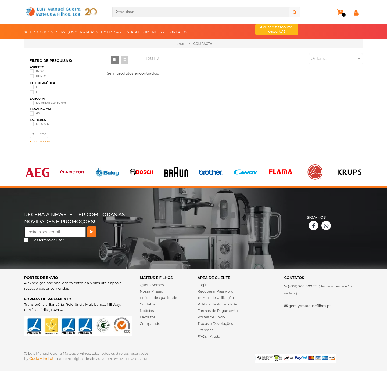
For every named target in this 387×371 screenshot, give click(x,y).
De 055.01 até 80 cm (51, 103)
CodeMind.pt (41, 358)
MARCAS (89, 31)
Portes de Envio (211, 317)
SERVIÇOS (66, 31)
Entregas (205, 330)
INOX (40, 71)
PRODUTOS (41, 31)
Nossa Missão (151, 291)
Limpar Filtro (40, 141)
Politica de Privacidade (217, 304)
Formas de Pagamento (218, 310)
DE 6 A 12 (43, 124)
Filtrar (39, 134)
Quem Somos (152, 285)
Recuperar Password (216, 291)
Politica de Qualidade (158, 298)
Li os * (47, 240)
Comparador (151, 323)
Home (180, 44)
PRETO (41, 76)
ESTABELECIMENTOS (144, 31)
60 (38, 113)
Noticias (147, 310)
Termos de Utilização (216, 298)
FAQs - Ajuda (209, 336)
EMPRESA (111, 31)
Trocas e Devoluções (215, 323)
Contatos (147, 304)
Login (202, 285)
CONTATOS (177, 32)
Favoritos (148, 317)
